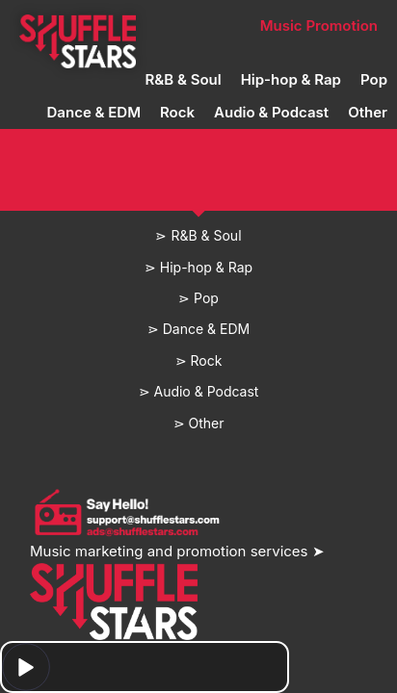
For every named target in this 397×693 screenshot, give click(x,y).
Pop (373, 79)
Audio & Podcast (271, 112)
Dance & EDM (94, 112)
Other (367, 112)
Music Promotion (319, 25)
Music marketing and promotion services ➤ (177, 551)
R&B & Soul (184, 79)
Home (77, 25)
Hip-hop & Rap (291, 79)
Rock (177, 112)
